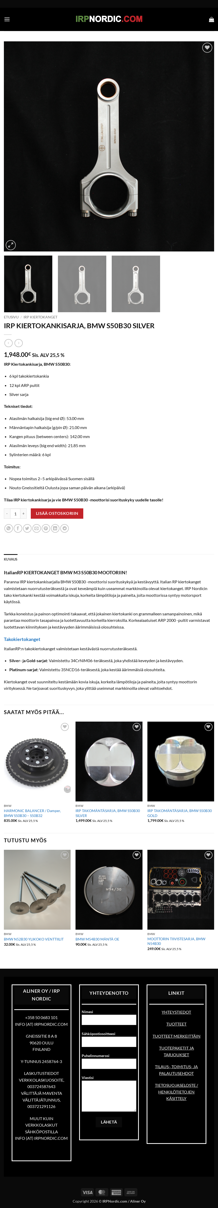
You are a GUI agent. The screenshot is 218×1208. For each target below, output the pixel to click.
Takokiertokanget (22, 639)
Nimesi (109, 1019)
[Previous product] (18, 343)
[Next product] (8, 343)
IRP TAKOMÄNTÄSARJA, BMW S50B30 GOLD (179, 813)
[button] (7, 19)
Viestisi (109, 1095)
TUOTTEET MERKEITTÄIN (176, 1036)
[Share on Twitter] (27, 528)
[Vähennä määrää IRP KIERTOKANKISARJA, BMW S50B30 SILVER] (7, 513)
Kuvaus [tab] (11, 559)
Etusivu (11, 317)
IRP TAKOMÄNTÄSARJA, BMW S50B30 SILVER (108, 813)
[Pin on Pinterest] (46, 528)
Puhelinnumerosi (109, 1063)
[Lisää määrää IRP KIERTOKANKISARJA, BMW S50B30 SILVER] (23, 513)
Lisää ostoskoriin (57, 513)
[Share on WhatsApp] (8, 528)
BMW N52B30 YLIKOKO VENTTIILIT (34, 939)
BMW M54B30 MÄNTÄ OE (97, 939)
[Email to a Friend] (36, 528)
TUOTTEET (176, 1023)
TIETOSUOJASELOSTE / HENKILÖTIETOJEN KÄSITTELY (176, 1092)
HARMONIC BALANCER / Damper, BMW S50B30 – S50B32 (32, 813)
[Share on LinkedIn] (55, 528)
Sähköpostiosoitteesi (109, 1041)
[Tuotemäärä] (15, 513)
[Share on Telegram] (64, 528)
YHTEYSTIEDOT (176, 1012)
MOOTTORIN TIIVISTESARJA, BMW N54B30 (176, 941)
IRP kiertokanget (40, 317)
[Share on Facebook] (18, 528)
